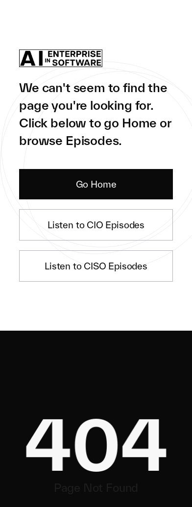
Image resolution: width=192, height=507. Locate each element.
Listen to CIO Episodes (96, 224)
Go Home (96, 184)
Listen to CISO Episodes (96, 266)
